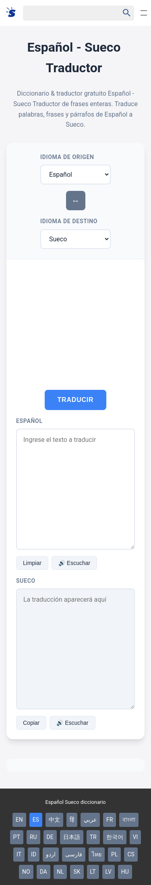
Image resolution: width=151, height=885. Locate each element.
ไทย (96, 854)
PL (114, 854)
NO (26, 871)
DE (50, 837)
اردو (51, 854)
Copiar (31, 723)
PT (16, 837)
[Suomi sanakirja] (13, 12)
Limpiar (32, 563)
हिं (72, 819)
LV (108, 871)
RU (33, 837)
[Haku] (64, 13)
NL (60, 871)
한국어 (114, 837)
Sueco (25, 580)
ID (33, 854)
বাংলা (128, 819)
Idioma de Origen (67, 157)
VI (135, 837)
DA (43, 871)
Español (29, 421)
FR (109, 819)
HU (125, 871)
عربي (90, 819)
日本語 (71, 837)
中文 (54, 819)
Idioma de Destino (68, 221)
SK (76, 871)
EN (19, 819)
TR (93, 837)
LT (93, 871)
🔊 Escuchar (74, 563)
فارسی (73, 854)
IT (19, 854)
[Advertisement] (75, 319)
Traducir (76, 399)
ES (36, 819)
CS (130, 854)
